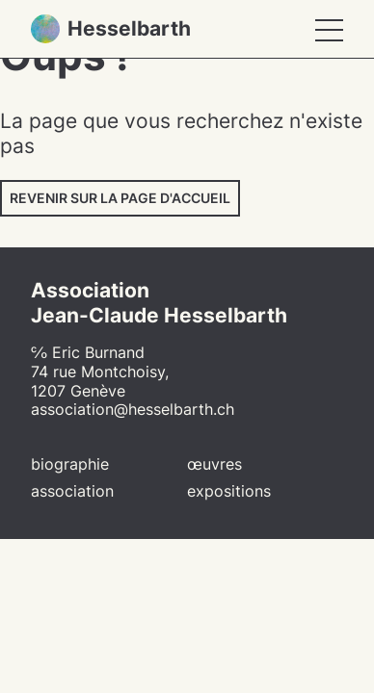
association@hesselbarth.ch (132, 409)
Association (72, 491)
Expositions (229, 491)
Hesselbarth (111, 28)
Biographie (70, 464)
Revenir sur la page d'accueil (120, 198)
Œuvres (214, 464)
